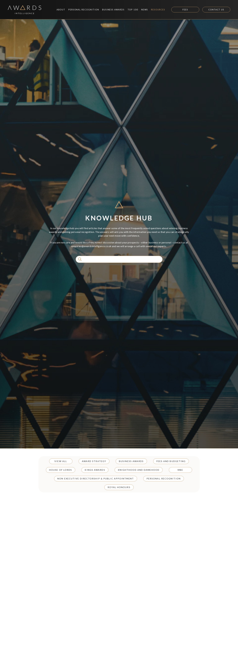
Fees (185, 9)
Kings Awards (95, 470)
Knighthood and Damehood (138, 470)
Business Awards (131, 461)
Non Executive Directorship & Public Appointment (95, 478)
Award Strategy (94, 461)
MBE (180, 470)
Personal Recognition (164, 478)
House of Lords (60, 470)
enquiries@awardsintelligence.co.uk (91, 246)
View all (60, 461)
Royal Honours (119, 487)
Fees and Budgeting (171, 461)
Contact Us (216, 9)
